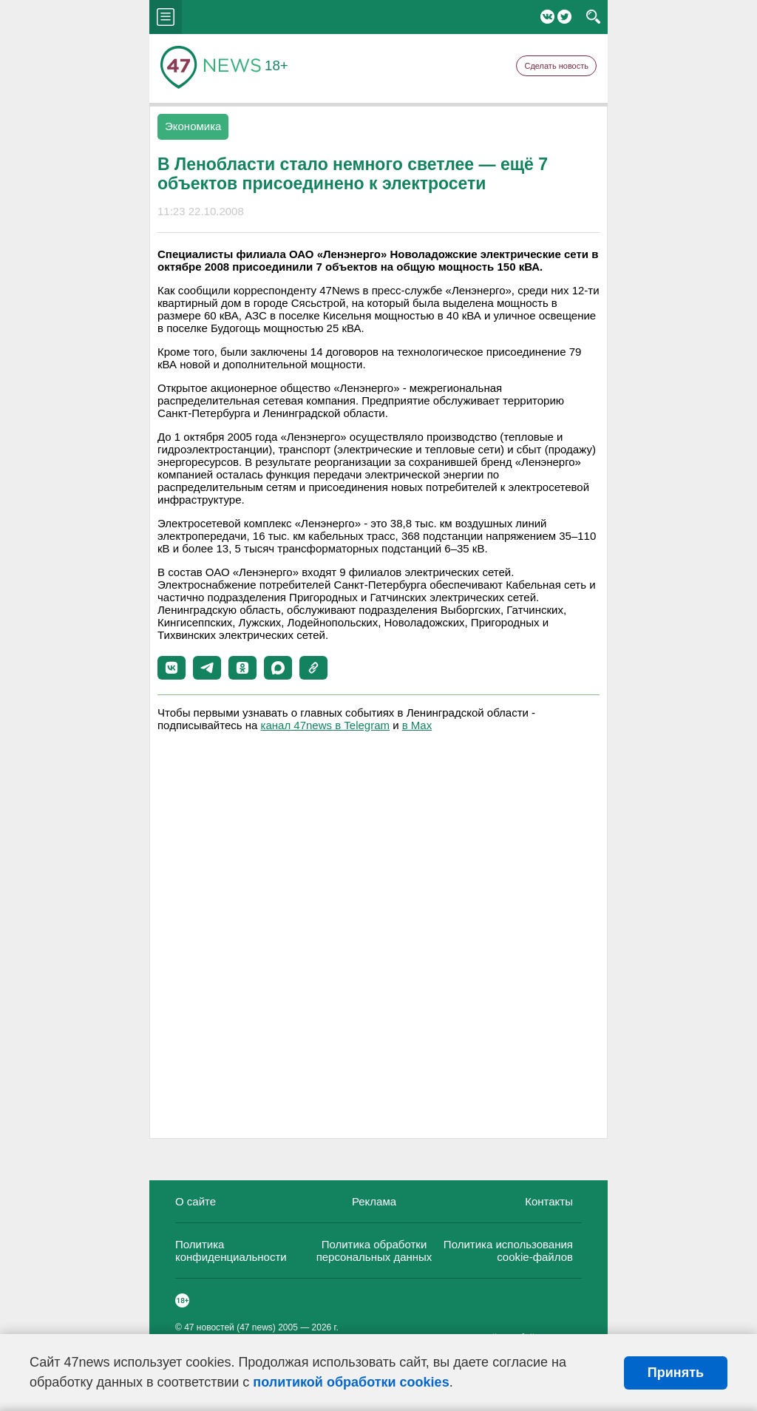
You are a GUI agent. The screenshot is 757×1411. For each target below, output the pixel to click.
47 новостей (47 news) (230, 1327)
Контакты (549, 1201)
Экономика (193, 126)
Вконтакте (547, 17)
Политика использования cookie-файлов (508, 1250)
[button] (171, 668)
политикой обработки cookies (351, 1382)
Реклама (374, 1201)
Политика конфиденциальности (231, 1250)
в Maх (417, 725)
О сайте (195, 1201)
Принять (676, 1372)
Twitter (564, 17)
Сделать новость (556, 65)
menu (165, 17)
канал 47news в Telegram (325, 725)
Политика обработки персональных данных (374, 1250)
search (593, 17)
